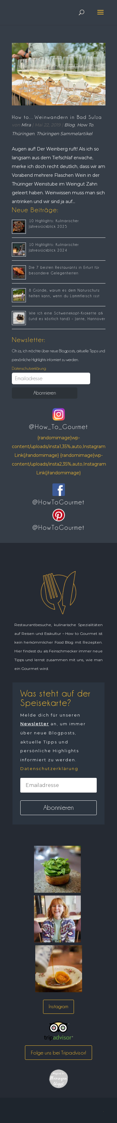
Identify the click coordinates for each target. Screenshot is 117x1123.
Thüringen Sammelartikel (64, 133)
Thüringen (23, 133)
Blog (69, 125)
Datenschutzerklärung (29, 368)
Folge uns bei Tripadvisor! (58, 1052)
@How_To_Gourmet (58, 426)
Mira (26, 125)
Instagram (58, 1006)
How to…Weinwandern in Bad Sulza (57, 117)
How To (85, 125)
